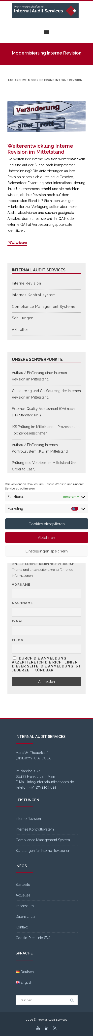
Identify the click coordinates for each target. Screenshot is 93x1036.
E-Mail (18, 621)
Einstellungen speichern (47, 551)
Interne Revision (26, 283)
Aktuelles (20, 330)
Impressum (25, 906)
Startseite (23, 885)
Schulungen (22, 318)
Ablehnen (46, 537)
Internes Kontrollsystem (34, 295)
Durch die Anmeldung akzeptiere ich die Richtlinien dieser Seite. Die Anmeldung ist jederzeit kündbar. (46, 664)
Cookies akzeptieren (47, 524)
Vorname (21, 584)
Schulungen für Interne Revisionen (43, 851)
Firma (17, 640)
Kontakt (22, 927)
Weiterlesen (17, 242)
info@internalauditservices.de (50, 782)
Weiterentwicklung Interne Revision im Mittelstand (40, 149)
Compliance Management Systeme (43, 307)
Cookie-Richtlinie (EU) (33, 938)
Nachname (22, 603)
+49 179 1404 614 (42, 787)
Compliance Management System (43, 840)
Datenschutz (25, 917)
